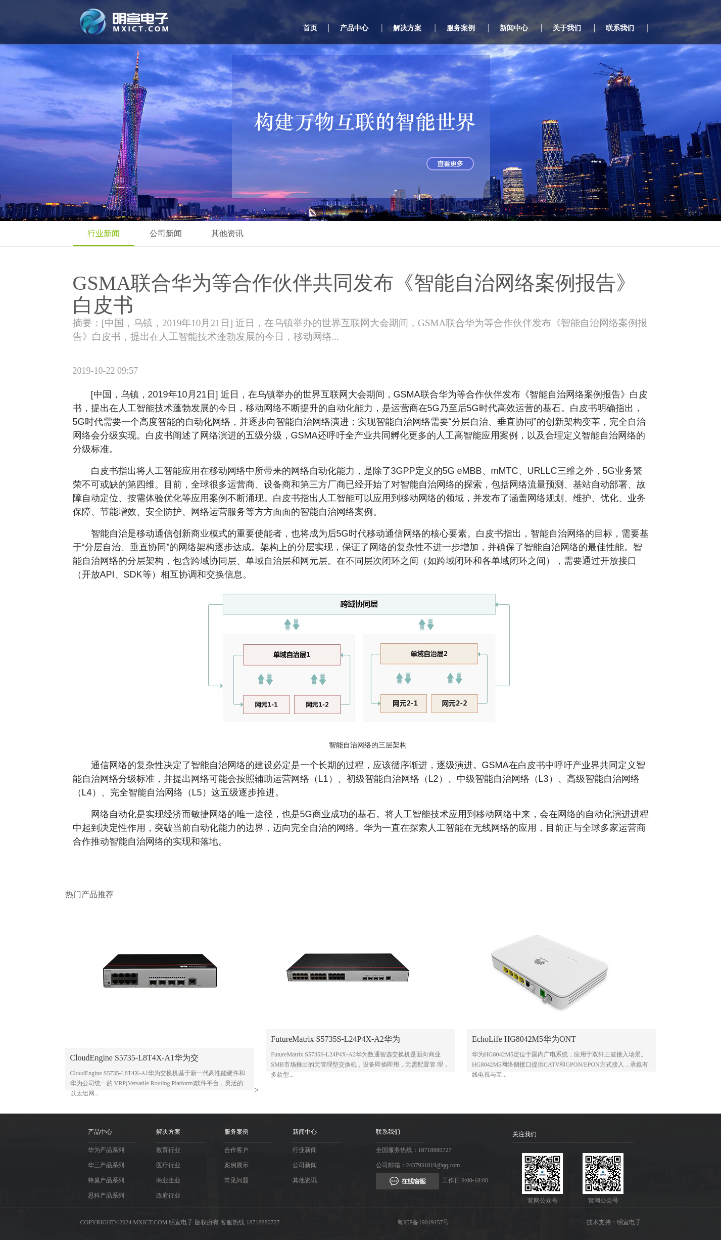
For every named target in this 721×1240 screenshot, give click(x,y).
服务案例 (461, 28)
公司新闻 (167, 233)
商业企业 (168, 1180)
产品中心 (354, 28)
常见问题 (236, 1180)
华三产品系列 (106, 1165)
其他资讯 (229, 233)
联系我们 (620, 28)
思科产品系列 (106, 1195)
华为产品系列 (106, 1150)
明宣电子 (629, 1222)
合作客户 (236, 1150)
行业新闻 (104, 233)
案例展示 (236, 1165)
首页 (310, 28)
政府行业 (168, 1195)
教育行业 (168, 1150)
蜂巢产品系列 (106, 1180)
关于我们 (567, 28)
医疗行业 (168, 1165)
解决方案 (407, 28)
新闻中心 (514, 28)
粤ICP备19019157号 (423, 1222)
